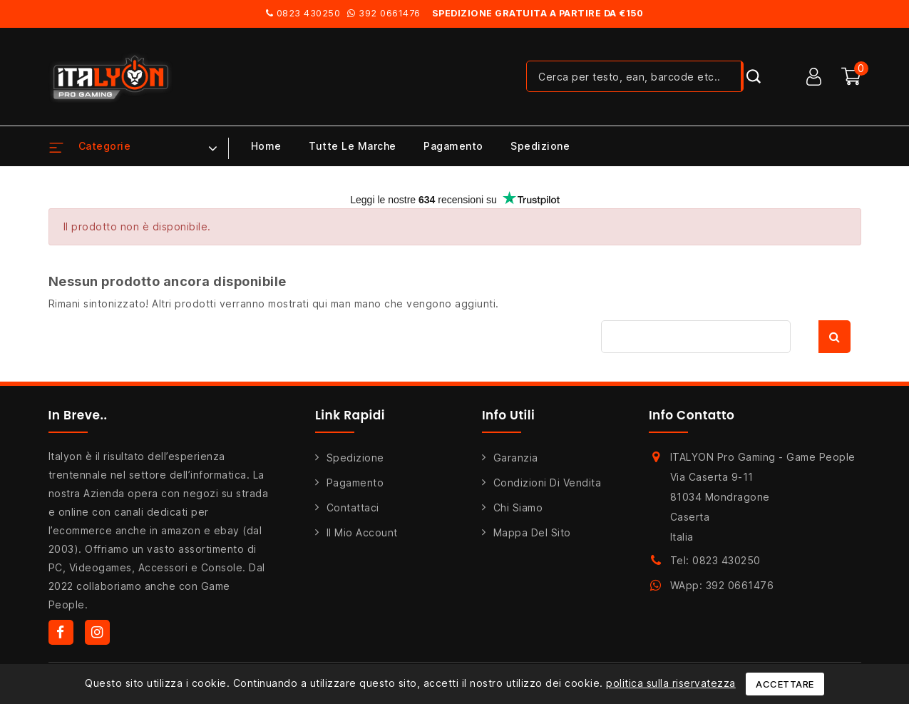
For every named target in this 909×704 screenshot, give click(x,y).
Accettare (785, 684)
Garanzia (515, 458)
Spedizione (540, 146)
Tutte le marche (352, 146)
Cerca (834, 336)
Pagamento (453, 146)
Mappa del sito (532, 532)
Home (266, 146)
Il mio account (362, 532)
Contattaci (353, 507)
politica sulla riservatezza (671, 683)
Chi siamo (518, 507)
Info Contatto (692, 415)
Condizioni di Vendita (547, 482)
